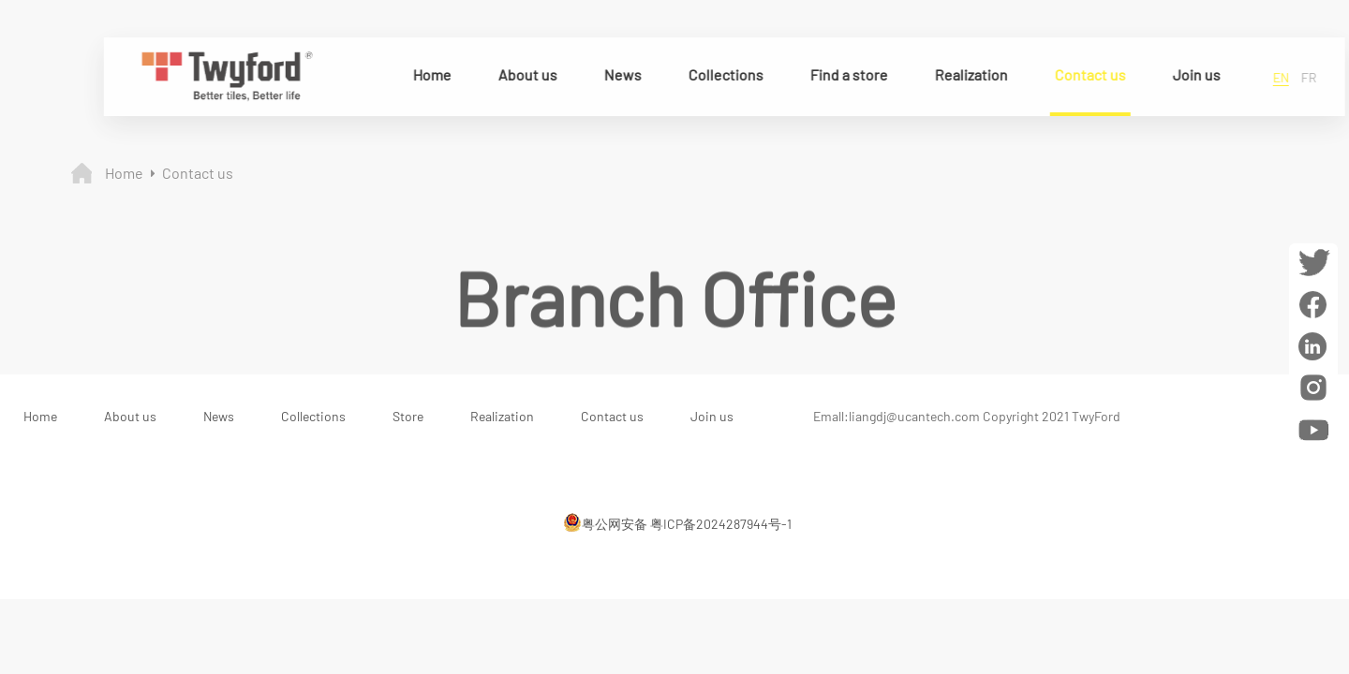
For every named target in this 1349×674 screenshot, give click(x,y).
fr (1305, 77)
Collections (722, 74)
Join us (1193, 74)
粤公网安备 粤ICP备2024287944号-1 (677, 522)
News (619, 74)
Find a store (845, 74)
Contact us (1086, 74)
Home (428, 74)
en (1277, 77)
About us (524, 74)
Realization (967, 74)
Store (408, 416)
